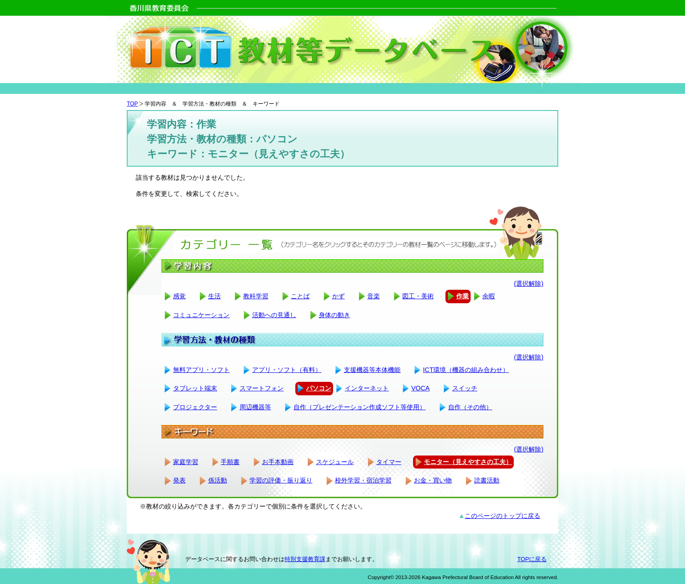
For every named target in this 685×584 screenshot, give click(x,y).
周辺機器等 (255, 407)
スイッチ (464, 388)
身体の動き (334, 315)
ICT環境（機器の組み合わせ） (466, 369)
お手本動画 (278, 461)
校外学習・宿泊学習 (363, 480)
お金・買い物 (433, 480)
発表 (179, 480)
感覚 (179, 296)
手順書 (230, 461)
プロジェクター (195, 407)
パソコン (318, 388)
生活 (214, 296)
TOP (132, 104)
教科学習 (255, 296)
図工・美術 (418, 296)
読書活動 (486, 480)
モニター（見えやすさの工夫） (468, 461)
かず (338, 296)
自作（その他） (470, 407)
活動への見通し (274, 315)
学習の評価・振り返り (280, 480)
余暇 (488, 296)
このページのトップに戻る (502, 515)
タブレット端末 (195, 388)
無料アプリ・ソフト (201, 369)
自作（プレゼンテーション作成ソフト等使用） (360, 407)
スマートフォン (262, 388)
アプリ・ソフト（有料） (286, 369)
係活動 (217, 480)
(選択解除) (528, 283)
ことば (300, 296)
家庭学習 (185, 461)
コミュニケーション (201, 315)
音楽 (373, 296)
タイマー (388, 461)
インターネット (367, 388)
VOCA (420, 388)
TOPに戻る (532, 559)
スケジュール (335, 461)
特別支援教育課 (305, 559)
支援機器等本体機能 (372, 369)
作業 (462, 296)
